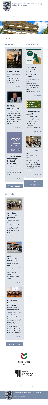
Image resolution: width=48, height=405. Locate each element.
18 (31, 32)
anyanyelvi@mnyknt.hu (21, 396)
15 (27, 32)
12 (23, 32)
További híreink (14, 186)
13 (24, 32)
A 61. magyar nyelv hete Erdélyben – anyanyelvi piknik (31, 72)
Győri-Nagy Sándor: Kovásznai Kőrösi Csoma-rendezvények (13, 305)
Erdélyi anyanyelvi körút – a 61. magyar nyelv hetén (13, 260)
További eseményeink (34, 183)
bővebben (18, 87)
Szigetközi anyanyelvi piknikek (12, 215)
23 (38, 32)
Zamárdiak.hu (13, 72)
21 (35, 32)
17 (30, 32)
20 (34, 32)
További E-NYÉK (14, 344)
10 (20, 32)
